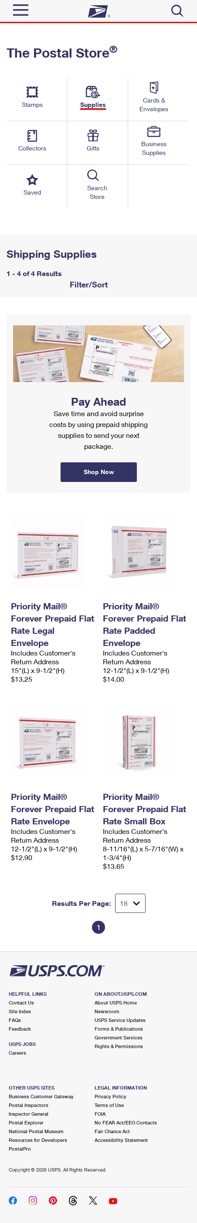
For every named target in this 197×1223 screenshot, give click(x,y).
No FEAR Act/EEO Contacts (126, 1122)
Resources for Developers (38, 1140)
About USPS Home (116, 1002)
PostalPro (20, 1148)
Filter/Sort (88, 284)
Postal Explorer (26, 1122)
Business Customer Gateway (41, 1096)
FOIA (100, 1114)
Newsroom (107, 1011)
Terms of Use (109, 1105)
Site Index (20, 1011)
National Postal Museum (36, 1131)
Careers (17, 1053)
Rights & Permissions (119, 1046)
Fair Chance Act (112, 1131)
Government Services (119, 1037)
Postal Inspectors (28, 1105)
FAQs (15, 1020)
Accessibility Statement (121, 1140)
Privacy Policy (110, 1096)
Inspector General (28, 1114)
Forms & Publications (119, 1029)
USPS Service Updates (120, 1020)
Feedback (20, 1029)
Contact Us (21, 1002)
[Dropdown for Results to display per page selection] (130, 903)
